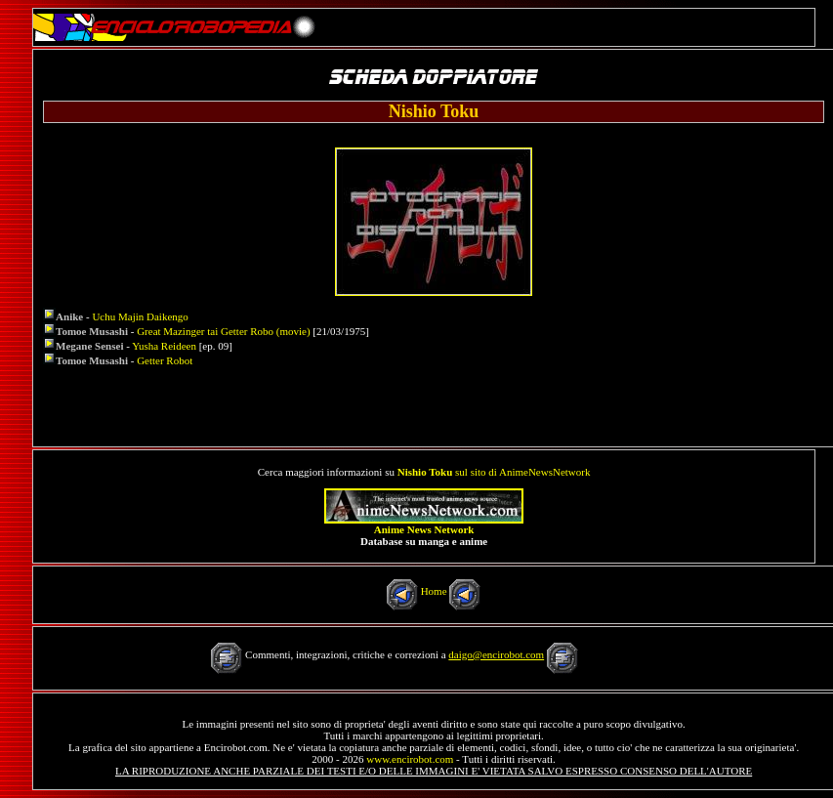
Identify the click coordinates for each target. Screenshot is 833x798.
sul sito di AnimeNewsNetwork (494, 472)
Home (434, 591)
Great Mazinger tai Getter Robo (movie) (223, 331)
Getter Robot (164, 360)
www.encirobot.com (409, 759)
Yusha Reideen (164, 346)
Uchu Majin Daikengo (139, 316)
